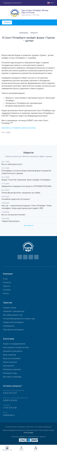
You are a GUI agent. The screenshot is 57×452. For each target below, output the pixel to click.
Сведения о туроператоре (13, 311)
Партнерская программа (13, 330)
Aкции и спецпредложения (14, 344)
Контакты (7, 282)
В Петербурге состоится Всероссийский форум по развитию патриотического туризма (26, 172)
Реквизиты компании (12, 369)
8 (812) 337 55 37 (10, 393)
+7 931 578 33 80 (10, 408)
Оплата (6, 293)
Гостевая (6, 290)
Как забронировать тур (12, 315)
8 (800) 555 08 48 (10, 400)
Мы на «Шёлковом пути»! (12, 164)
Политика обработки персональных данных (28, 437)
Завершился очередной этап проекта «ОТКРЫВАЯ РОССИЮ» (27, 186)
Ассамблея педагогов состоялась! (16, 199)
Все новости (28, 225)
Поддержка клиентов (12, 3)
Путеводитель (9, 326)
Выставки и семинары (12, 377)
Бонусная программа (12, 358)
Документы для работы (13, 351)
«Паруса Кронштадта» (11, 221)
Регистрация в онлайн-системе (16, 347)
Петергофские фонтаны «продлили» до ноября (21, 193)
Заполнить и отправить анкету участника (19, 128)
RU (50, 3)
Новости (6, 286)
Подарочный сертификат (13, 322)
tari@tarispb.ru (9, 415)
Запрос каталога (10, 362)
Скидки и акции (9, 308)
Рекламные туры (10, 373)
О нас (5, 279)
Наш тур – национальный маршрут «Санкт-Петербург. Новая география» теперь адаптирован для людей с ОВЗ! (27, 207)
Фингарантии (8, 366)
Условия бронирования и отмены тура (19, 319)
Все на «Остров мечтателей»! (14, 215)
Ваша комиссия (9, 355)
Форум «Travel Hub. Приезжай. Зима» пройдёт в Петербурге (26, 180)
